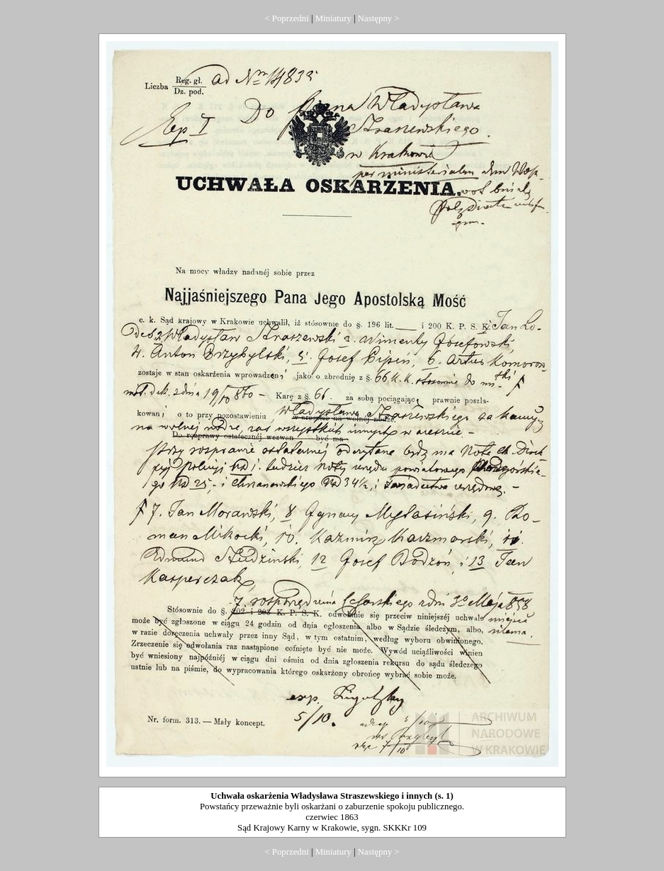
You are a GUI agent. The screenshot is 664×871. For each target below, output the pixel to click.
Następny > (379, 18)
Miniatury (333, 18)
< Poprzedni (286, 18)
